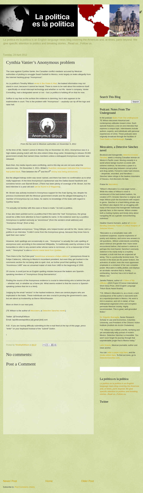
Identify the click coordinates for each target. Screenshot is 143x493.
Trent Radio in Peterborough (112, 139)
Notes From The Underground (125, 118)
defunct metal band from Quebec (46, 250)
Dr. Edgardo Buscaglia (109, 317)
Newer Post (10, 481)
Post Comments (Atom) (25, 487)
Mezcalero (113, 184)
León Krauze (105, 345)
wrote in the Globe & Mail (45, 83)
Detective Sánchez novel (53, 311)
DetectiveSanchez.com (109, 358)
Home (49, 481)
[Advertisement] (48, 456)
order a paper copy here (117, 352)
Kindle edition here (108, 355)
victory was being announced (64, 172)
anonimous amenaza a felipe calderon (52, 256)
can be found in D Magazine (46, 187)
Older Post (87, 481)
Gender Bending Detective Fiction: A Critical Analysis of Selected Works (120, 225)
